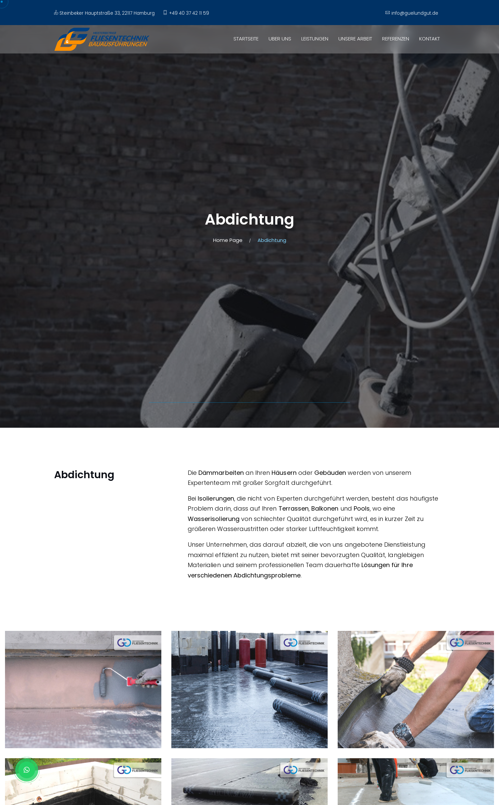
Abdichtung (272, 240)
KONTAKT (429, 38)
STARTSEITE (246, 38)
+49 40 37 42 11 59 (186, 13)
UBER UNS (280, 38)
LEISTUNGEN (314, 38)
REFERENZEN (395, 38)
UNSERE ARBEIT (355, 38)
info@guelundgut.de (411, 13)
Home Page (227, 240)
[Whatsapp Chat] (26, 770)
